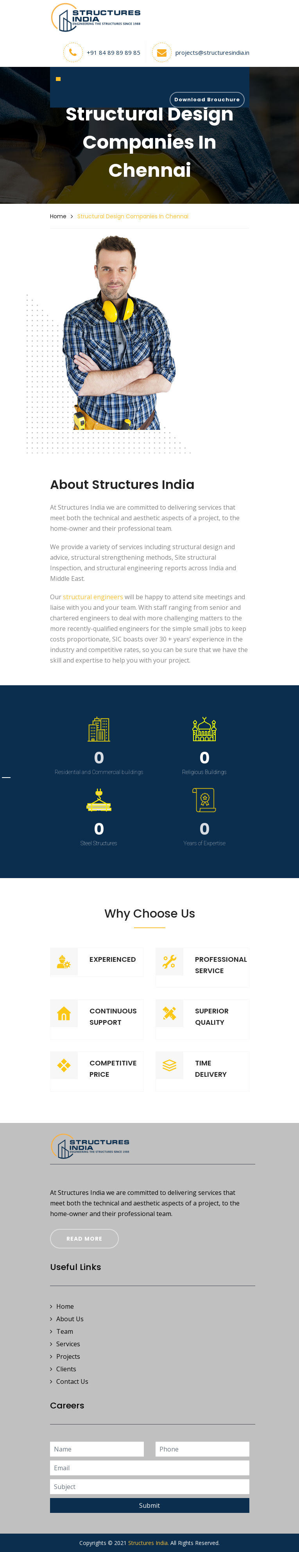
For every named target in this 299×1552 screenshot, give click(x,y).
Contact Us (69, 1381)
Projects (65, 1356)
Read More (84, 1239)
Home (58, 216)
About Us (67, 1319)
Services (65, 1344)
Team (61, 1331)
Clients (63, 1369)
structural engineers (93, 597)
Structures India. (148, 1543)
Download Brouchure (207, 99)
